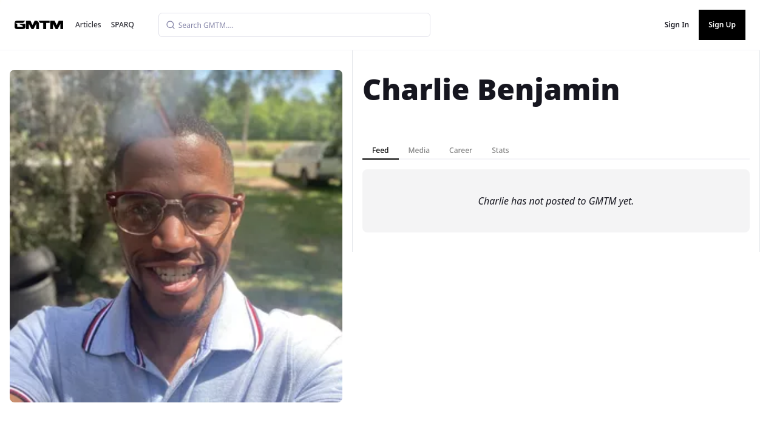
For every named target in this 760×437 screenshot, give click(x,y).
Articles (88, 24)
